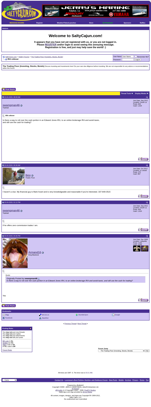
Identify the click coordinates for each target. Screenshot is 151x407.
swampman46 (11, 105)
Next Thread (82, 323)
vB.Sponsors (75, 388)
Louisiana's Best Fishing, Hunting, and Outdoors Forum (86, 380)
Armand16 (34, 252)
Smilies (5, 343)
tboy (28, 175)
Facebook (8, 318)
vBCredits (58, 390)
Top (147, 380)
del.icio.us (45, 315)
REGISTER (50, 44)
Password (116, 59)
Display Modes (140, 93)
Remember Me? (142, 57)
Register (39, 23)
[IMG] (5, 344)
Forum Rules (7, 350)
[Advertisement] (75, 79)
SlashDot (45, 318)
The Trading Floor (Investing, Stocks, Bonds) (47, 57)
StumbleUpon (83, 315)
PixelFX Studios (90, 390)
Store (91, 23)
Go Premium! (108, 23)
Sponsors (127, 23)
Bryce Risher (87, 392)
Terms (142, 380)
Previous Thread (70, 323)
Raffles (142, 23)
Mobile (121, 380)
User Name (117, 56)
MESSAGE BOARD (17, 23)
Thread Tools (126, 93)
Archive (128, 380)
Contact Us (59, 380)
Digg (7, 315)
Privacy (135, 380)
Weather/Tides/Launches (66, 23)
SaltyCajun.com (11, 57)
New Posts (113, 380)
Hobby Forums (24, 57)
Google (117, 315)
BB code (6, 341)
